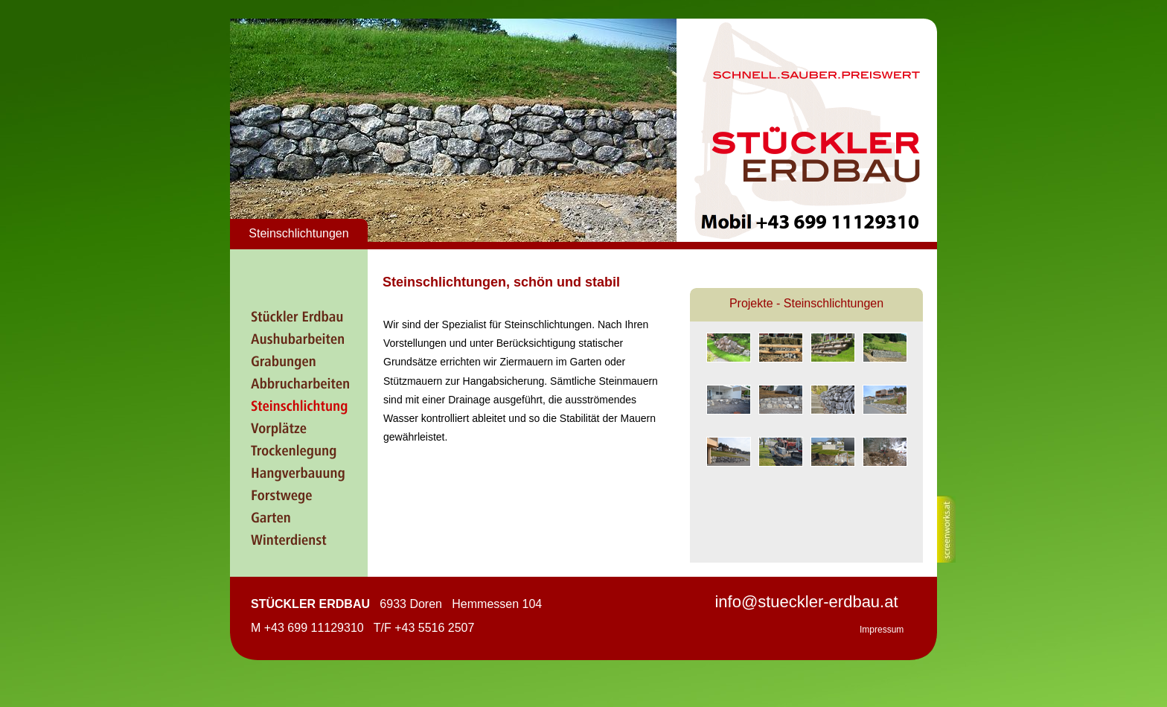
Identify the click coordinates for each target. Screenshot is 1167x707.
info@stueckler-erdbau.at (806, 601)
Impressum (882, 629)
